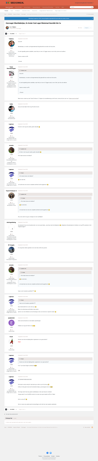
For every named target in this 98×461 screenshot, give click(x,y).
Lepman (11, 124)
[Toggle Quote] (20, 70)
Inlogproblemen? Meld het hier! (46, 10)
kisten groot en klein (73, 98)
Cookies (58, 456)
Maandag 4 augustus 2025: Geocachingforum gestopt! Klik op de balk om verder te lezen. (49, 18)
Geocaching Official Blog (47, 7)
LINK (19, 370)
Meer (63, 7)
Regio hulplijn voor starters (60, 10)
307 (11, 256)
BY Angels (11, 245)
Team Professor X (11, 191)
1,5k (11, 157)
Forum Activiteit (18, 7)
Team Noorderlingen (11, 67)
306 (11, 329)
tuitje (11, 104)
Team (12, 10)
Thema (40, 456)
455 (11, 234)
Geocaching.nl (27, 7)
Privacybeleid (47, 456)
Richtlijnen (17, 10)
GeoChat (57, 7)
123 (11, 115)
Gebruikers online (26, 10)
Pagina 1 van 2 (22, 33)
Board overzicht (9, 8)
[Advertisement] (45, 440)
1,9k (11, 135)
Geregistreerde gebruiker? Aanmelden (84, 2)
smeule (11, 145)
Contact (53, 456)
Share (80, 27)
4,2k (11, 202)
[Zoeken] (76, 7)
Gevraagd (18, 28)
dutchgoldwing (11, 222)
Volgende (12, 33)
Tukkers (11, 39)
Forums (6, 10)
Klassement (34, 10)
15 (11, 50)
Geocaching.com (36, 7)
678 (11, 348)
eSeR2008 (11, 318)
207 (11, 80)
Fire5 (11, 336)
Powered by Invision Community (49, 459)
